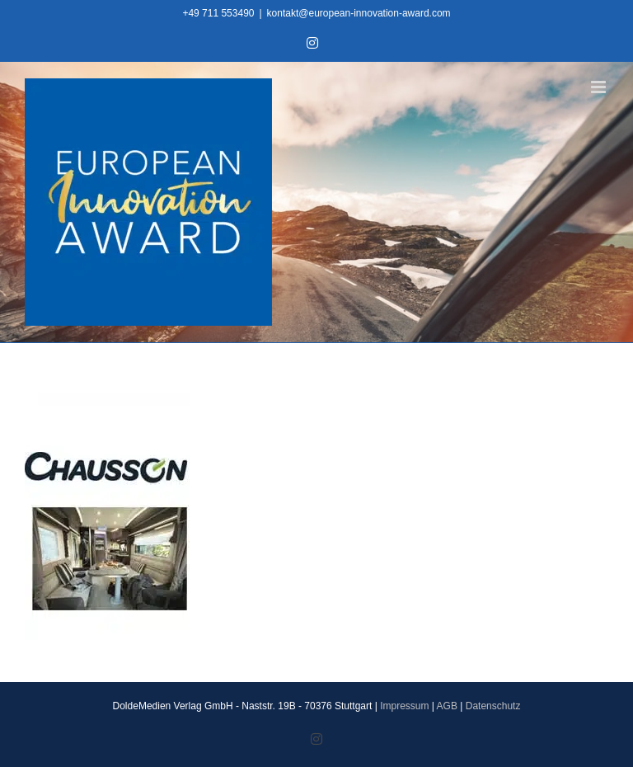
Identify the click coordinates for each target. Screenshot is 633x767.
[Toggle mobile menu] (599, 87)
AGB (447, 706)
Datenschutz (493, 706)
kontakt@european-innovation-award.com (359, 13)
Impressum (404, 706)
